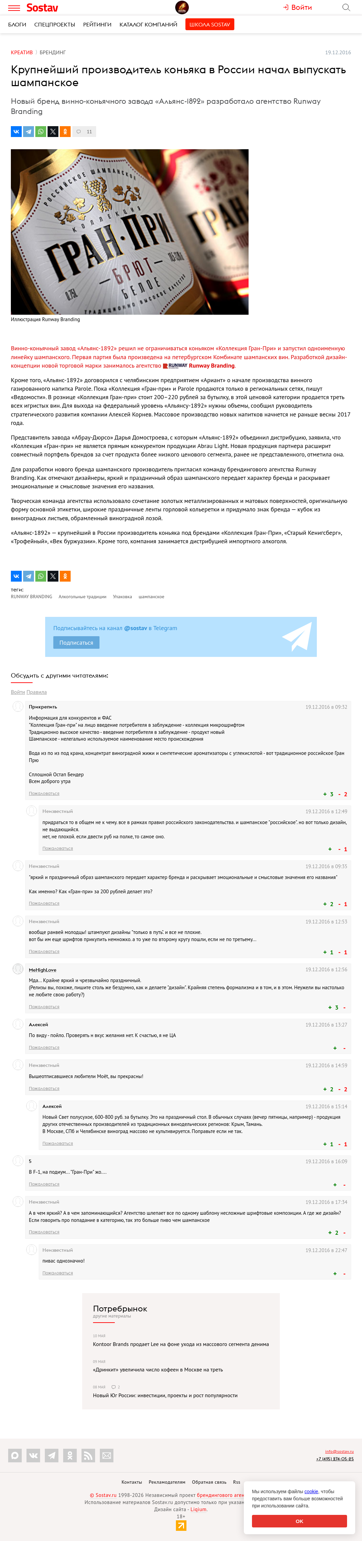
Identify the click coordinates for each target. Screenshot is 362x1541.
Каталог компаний (148, 24)
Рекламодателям (167, 1482)
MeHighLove (42, 970)
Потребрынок (120, 1308)
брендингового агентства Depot (234, 1495)
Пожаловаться (44, 793)
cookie (311, 1491)
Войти (18, 691)
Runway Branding (199, 365)
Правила (36, 691)
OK (300, 1521)
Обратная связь (209, 1482)
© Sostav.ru (103, 1495)
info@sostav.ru (339, 1451)
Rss (236, 1482)
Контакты (132, 1482)
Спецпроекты (54, 24)
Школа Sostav (209, 24)
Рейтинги (97, 24)
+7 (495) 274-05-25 (335, 1458)
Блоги (17, 24)
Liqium (198, 1509)
